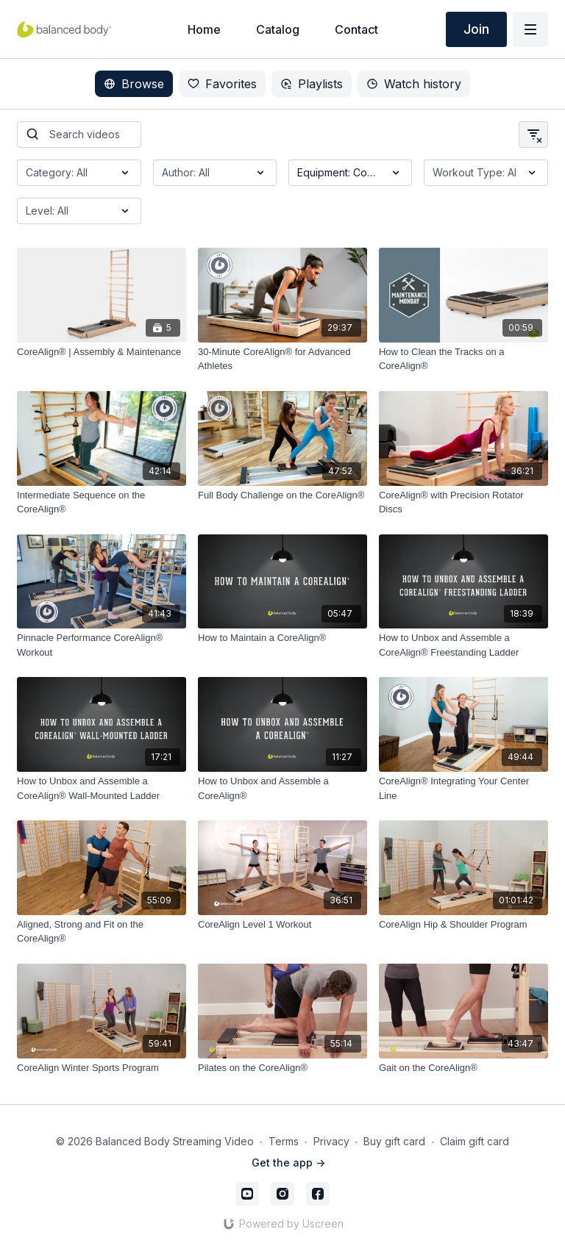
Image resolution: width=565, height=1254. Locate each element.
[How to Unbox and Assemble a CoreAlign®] (282, 788)
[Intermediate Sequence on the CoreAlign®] (101, 502)
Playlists (311, 83)
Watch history (413, 83)
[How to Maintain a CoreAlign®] (282, 638)
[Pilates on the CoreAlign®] (282, 1068)
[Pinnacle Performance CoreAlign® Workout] (101, 645)
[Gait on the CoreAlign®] (463, 1068)
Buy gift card (394, 1141)
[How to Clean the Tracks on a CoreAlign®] (463, 359)
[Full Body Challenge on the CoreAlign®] (282, 495)
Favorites (222, 83)
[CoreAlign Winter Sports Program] (101, 1068)
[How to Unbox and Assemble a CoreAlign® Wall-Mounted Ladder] (101, 788)
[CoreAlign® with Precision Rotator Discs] (463, 502)
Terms (284, 1141)
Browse (134, 83)
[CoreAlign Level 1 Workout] (282, 924)
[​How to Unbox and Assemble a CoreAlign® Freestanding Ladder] (463, 645)
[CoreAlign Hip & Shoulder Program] (463, 924)
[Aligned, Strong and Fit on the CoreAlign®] (101, 931)
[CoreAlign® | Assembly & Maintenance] (101, 352)
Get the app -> (288, 1162)
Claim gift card (474, 1141)
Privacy (331, 1141)
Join (476, 29)
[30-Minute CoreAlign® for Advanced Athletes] (282, 359)
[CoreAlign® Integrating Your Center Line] (463, 788)
